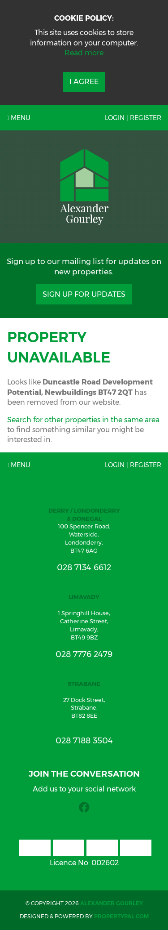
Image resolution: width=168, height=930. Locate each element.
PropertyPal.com (121, 916)
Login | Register (133, 118)
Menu (18, 118)
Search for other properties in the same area (83, 420)
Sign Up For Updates (84, 294)
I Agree (84, 81)
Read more (84, 53)
